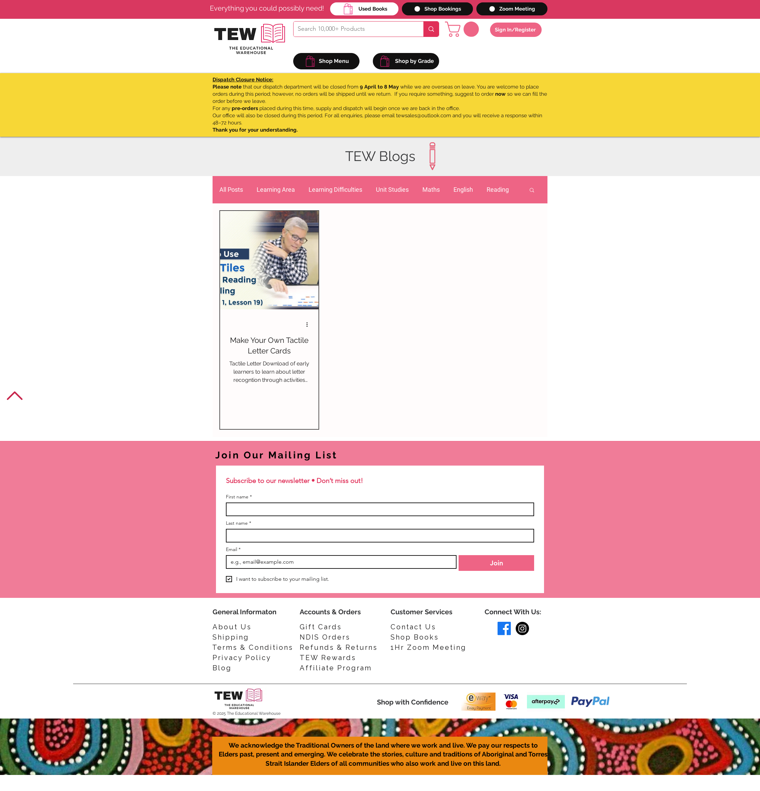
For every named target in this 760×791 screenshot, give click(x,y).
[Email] (339, 562)
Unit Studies (392, 189)
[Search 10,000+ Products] (353, 29)
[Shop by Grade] (406, 61)
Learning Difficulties (335, 189)
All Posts (231, 189)
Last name (238, 523)
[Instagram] (522, 628)
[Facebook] (504, 628)
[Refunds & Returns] (343, 647)
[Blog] (245, 668)
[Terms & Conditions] (252, 647)
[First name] (378, 509)
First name (239, 497)
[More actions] (309, 325)
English (463, 189)
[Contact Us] (421, 627)
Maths (431, 189)
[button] (464, 29)
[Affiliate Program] (338, 668)
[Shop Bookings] (437, 8)
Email (233, 549)
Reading (498, 189)
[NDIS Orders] (332, 637)
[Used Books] (364, 8)
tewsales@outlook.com (423, 115)
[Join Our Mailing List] (305, 455)
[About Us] (234, 627)
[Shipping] (234, 637)
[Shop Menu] (326, 61)
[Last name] (378, 535)
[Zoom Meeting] (511, 8)
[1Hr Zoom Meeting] (431, 647)
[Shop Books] (421, 637)
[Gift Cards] (332, 627)
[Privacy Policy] (245, 658)
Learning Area (276, 189)
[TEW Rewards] (332, 658)
